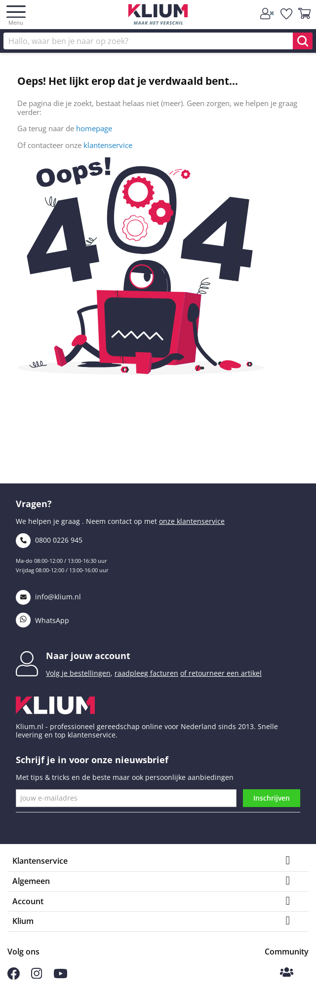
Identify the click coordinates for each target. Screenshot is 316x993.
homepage (94, 128)
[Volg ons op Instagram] (36, 976)
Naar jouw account (88, 656)
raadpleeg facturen (146, 673)
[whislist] (286, 14)
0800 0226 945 (49, 540)
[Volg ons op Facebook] (13, 977)
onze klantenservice (192, 521)
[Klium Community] (287, 973)
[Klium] (158, 16)
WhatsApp (42, 620)
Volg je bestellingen (78, 673)
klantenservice (107, 145)
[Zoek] (158, 41)
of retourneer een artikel (221, 673)
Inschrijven (271, 798)
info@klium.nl (48, 596)
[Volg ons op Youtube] (60, 975)
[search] (303, 41)
